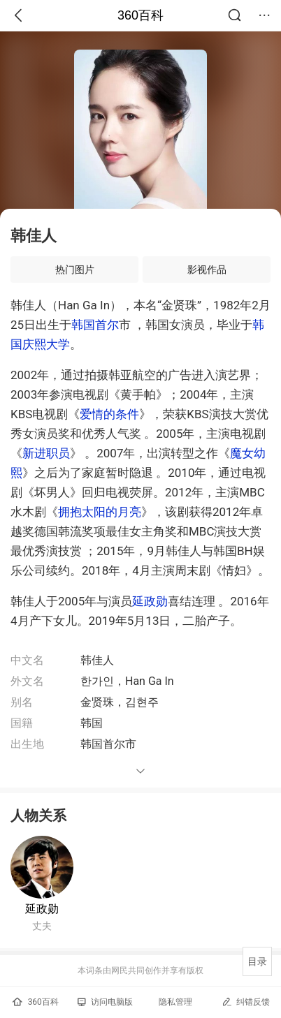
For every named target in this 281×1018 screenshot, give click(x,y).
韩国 (83, 325)
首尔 (107, 325)
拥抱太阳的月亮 (99, 512)
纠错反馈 (246, 1001)
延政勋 (150, 601)
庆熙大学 (46, 344)
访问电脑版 (105, 1002)
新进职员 (46, 453)
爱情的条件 (109, 414)
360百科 (140, 15)
